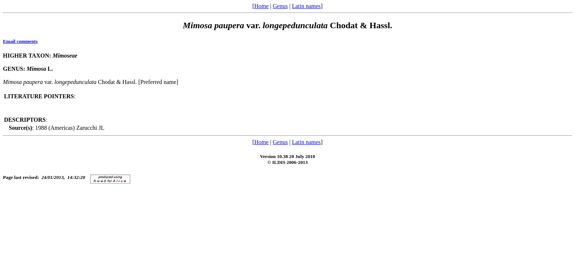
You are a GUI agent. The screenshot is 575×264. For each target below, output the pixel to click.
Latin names (306, 6)
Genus (280, 6)
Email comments (20, 41)
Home (261, 6)
